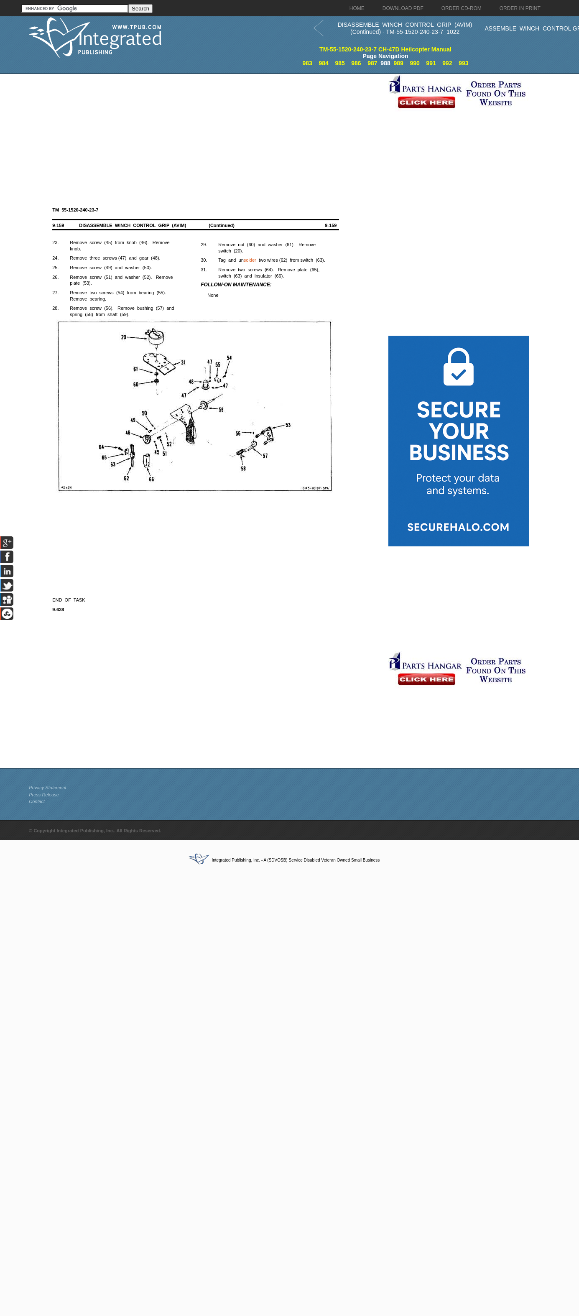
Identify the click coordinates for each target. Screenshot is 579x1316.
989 (398, 63)
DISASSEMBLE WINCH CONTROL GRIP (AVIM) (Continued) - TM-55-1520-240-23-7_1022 (405, 28)
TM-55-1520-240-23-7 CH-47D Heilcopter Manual (385, 49)
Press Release (44, 794)
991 (431, 63)
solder (250, 260)
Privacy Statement (47, 787)
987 (372, 63)
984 (323, 63)
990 (414, 63)
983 (307, 63)
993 (463, 63)
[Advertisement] (206, 132)
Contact (37, 801)
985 (339, 63)
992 (447, 63)
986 (356, 63)
